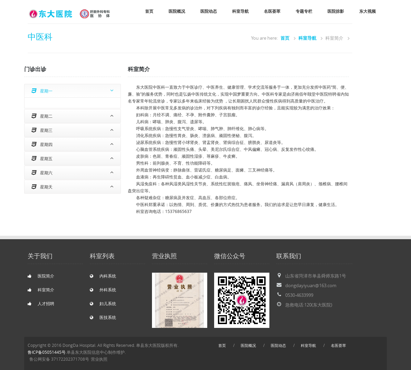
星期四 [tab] (41, 144)
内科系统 (103, 276)
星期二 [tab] (41, 116)
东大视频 (367, 11)
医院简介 (41, 276)
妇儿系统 (103, 303)
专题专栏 (304, 11)
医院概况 (177, 11)
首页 (149, 11)
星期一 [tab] (41, 91)
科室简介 (41, 289)
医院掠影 (335, 11)
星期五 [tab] (41, 158)
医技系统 (103, 317)
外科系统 (103, 289)
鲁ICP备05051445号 (47, 352)
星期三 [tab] (41, 130)
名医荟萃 (272, 11)
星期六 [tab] (41, 172)
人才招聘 (41, 303)
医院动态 (208, 11)
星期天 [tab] (41, 186)
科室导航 (240, 11)
